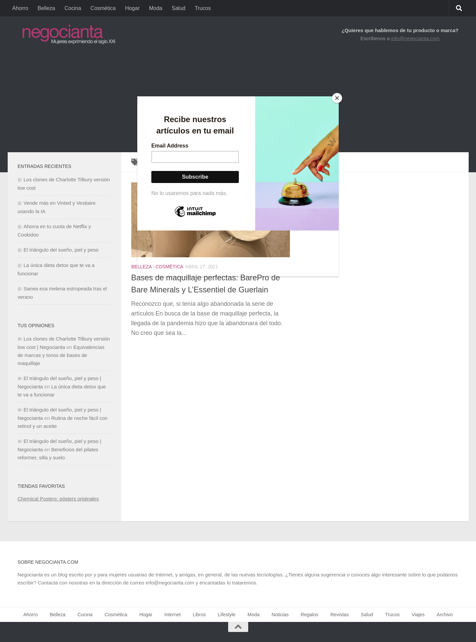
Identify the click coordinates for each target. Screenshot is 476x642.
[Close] (337, 98)
